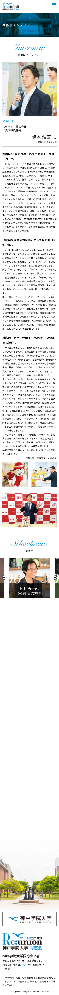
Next (55, 578)
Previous (4, 578)
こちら (24, 965)
